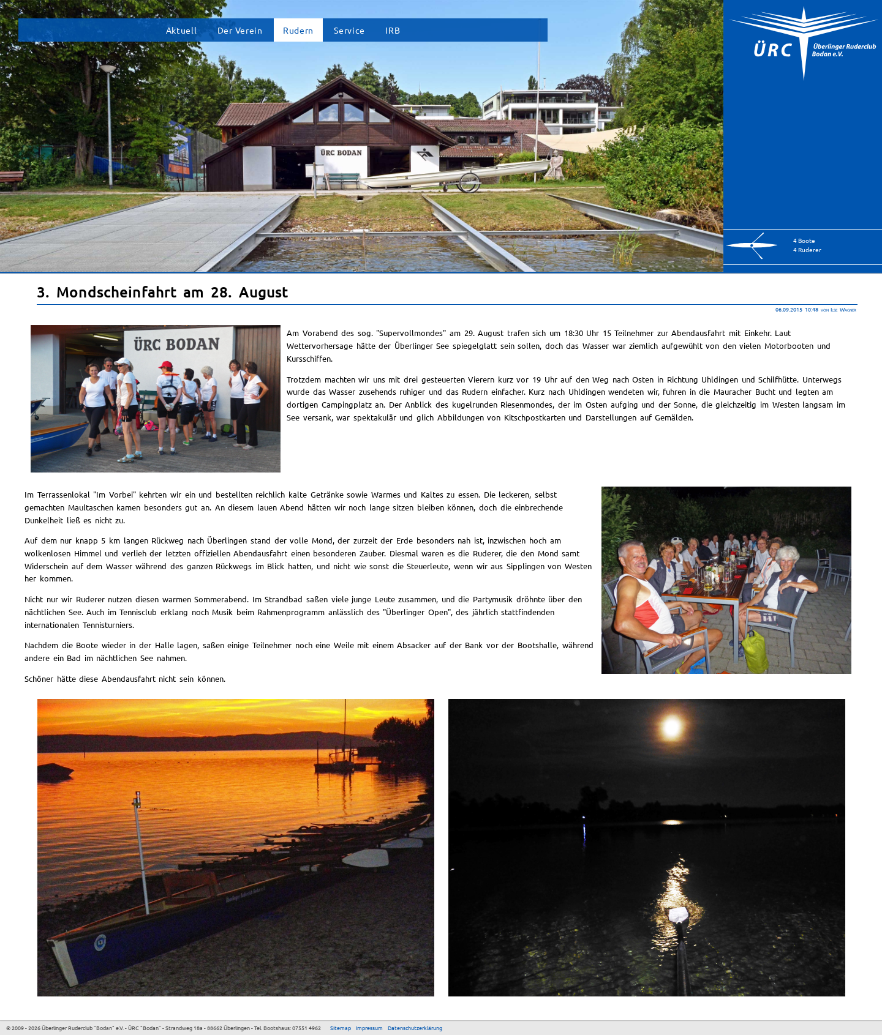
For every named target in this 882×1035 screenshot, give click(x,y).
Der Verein (240, 29)
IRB (392, 29)
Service (349, 29)
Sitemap (340, 1027)
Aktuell (181, 29)
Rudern (298, 29)
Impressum (369, 1027)
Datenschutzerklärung (415, 1027)
